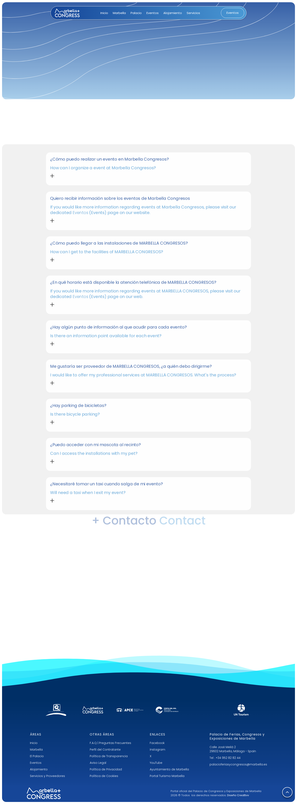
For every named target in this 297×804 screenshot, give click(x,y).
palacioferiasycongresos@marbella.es (238, 764)
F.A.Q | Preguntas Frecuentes (110, 743)
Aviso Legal (98, 763)
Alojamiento (39, 769)
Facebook (157, 743)
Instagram (157, 749)
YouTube (156, 763)
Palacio (136, 13)
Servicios (193, 13)
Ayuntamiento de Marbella (169, 769)
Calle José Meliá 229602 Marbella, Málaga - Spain (233, 749)
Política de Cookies (104, 776)
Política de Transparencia (109, 756)
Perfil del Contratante (105, 749)
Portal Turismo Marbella (167, 776)
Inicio (34, 743)
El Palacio (37, 756)
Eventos (35, 763)
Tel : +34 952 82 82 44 (225, 758)
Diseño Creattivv (238, 795)
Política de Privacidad (106, 769)
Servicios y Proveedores (47, 776)
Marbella (36, 749)
